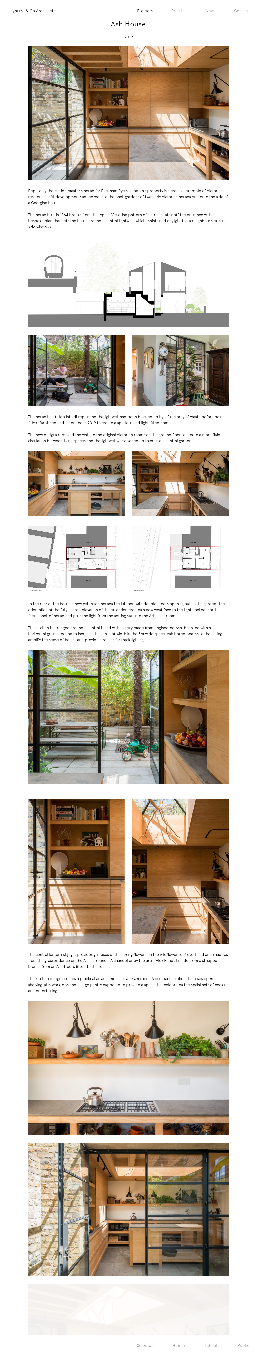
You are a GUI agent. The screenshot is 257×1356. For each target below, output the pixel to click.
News (211, 10)
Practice (179, 10)
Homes (179, 1345)
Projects (145, 10)
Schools (212, 1345)
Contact (241, 10)
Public (243, 1345)
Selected (145, 1345)
